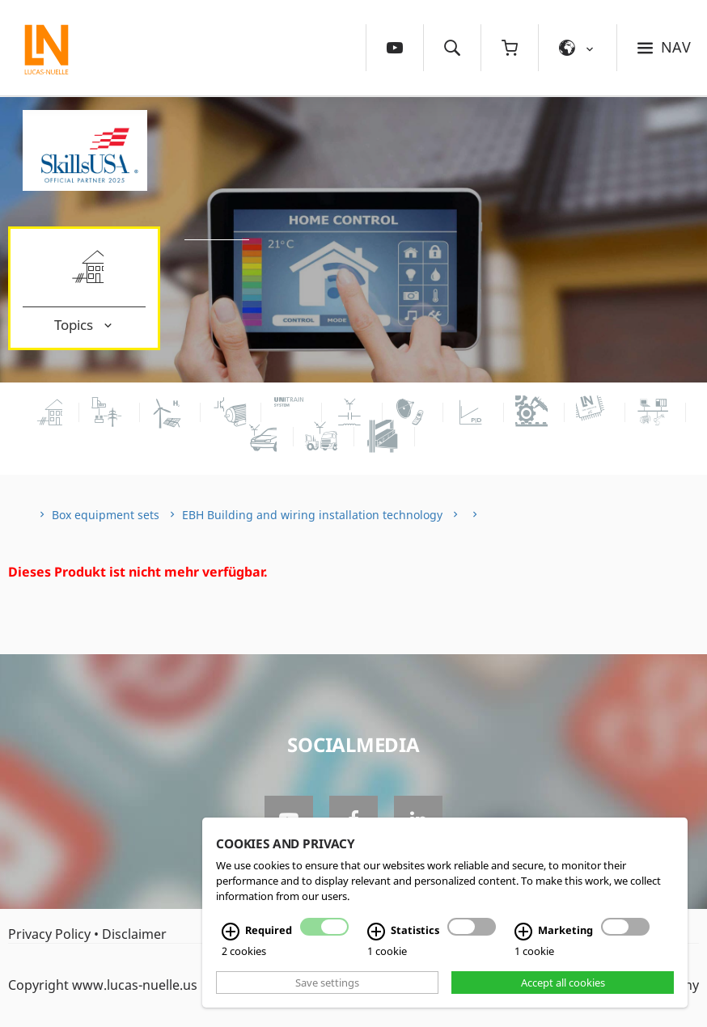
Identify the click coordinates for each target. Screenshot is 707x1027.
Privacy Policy (49, 934)
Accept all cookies (563, 982)
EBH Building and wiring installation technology (312, 514)
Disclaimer (134, 934)
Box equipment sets (105, 514)
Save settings (327, 982)
